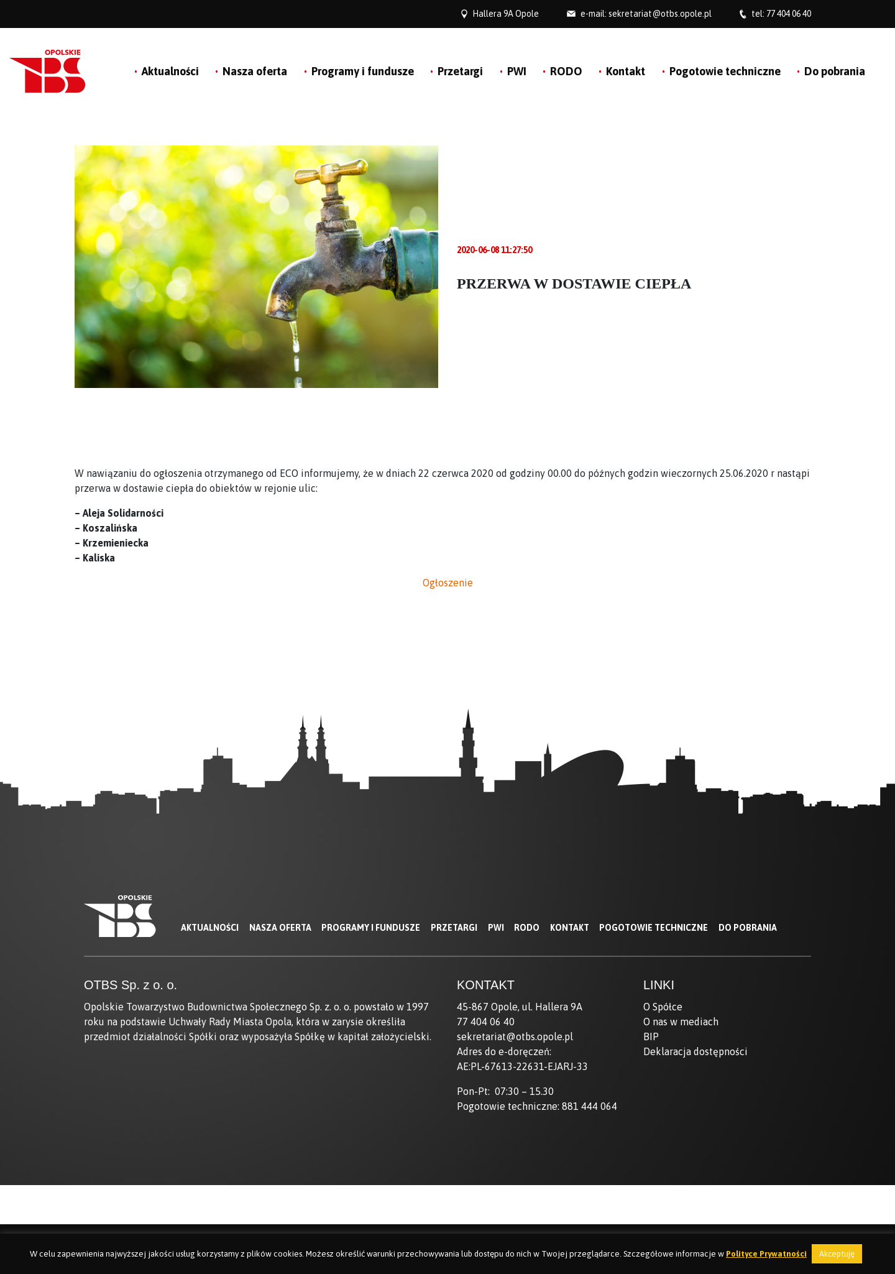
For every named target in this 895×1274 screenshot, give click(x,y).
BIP (651, 1036)
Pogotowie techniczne (725, 71)
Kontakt (625, 71)
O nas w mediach (680, 1021)
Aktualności (170, 71)
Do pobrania (834, 71)
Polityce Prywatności (766, 1253)
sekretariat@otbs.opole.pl (660, 14)
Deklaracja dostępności (695, 1051)
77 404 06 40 (788, 14)
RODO (566, 71)
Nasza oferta (255, 71)
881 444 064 (589, 1106)
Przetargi (460, 71)
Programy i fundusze (362, 71)
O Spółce (662, 1006)
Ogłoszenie (448, 582)
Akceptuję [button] (837, 1253)
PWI (516, 71)
